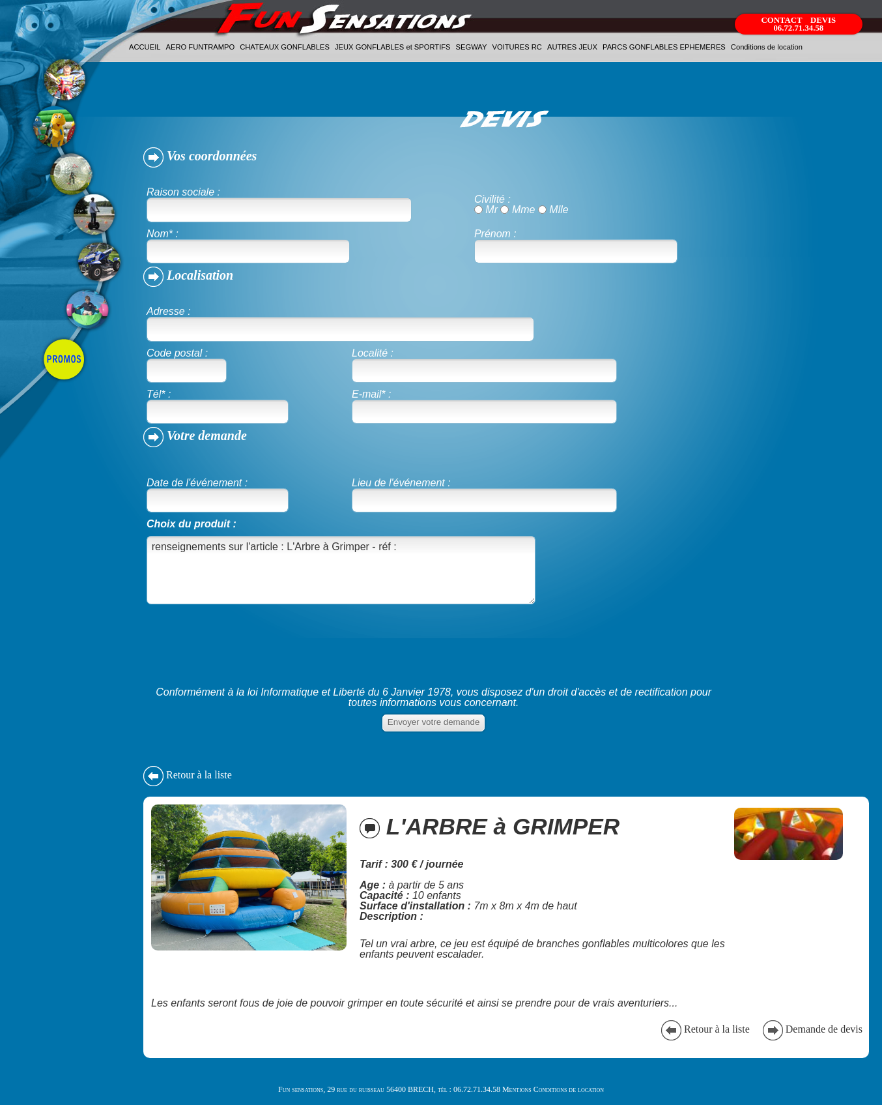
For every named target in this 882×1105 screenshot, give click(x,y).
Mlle (558, 209)
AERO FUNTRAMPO (200, 47)
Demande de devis (811, 1029)
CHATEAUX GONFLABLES (285, 47)
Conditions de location (767, 47)
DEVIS (823, 20)
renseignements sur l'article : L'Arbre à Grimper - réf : (341, 570)
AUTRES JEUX (572, 47)
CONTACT (782, 20)
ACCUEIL (145, 47)
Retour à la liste (187, 774)
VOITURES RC (516, 47)
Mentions (517, 1089)
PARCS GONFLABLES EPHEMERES (664, 47)
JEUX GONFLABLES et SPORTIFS (393, 47)
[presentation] (246, 655)
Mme (523, 209)
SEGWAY (471, 47)
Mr (491, 209)
